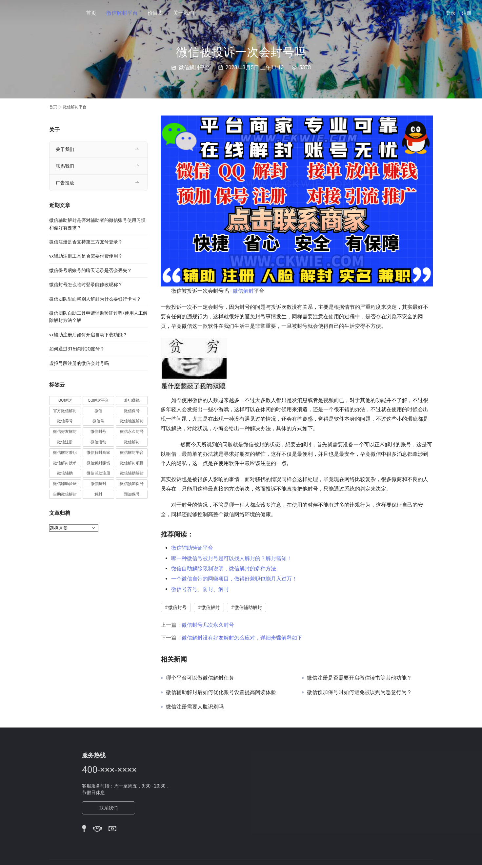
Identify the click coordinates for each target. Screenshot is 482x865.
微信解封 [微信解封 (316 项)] (132, 442)
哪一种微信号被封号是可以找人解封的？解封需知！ (231, 558)
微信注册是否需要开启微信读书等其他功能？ (359, 678)
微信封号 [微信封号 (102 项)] (98, 431)
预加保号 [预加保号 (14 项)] (132, 494)
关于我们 (183, 13)
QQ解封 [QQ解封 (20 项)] (65, 400)
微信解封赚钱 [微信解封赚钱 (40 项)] (98, 463)
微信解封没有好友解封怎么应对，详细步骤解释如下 (242, 638)
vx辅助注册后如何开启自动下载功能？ (88, 334)
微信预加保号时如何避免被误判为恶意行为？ (359, 692)
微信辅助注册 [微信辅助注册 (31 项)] (98, 473)
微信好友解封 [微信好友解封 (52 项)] (65, 431)
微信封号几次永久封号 (208, 625)
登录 (450, 13)
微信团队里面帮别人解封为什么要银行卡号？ (95, 299)
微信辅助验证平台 (192, 548)
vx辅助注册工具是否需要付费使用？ (86, 256)
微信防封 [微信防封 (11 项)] (98, 483)
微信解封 (243, 291)
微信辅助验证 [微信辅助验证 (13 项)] (65, 483)
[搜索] (431, 13)
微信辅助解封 (248, 607)
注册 (467, 13)
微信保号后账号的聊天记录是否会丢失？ (90, 270)
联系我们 (65, 166)
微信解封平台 (122, 13)
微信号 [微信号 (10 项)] (98, 421)
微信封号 (177, 607)
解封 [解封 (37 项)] (98, 494)
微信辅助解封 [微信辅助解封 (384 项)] (132, 473)
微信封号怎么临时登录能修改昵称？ (86, 284)
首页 (91, 13)
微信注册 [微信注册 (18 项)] (65, 442)
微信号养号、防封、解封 (200, 589)
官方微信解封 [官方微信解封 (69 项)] (65, 411)
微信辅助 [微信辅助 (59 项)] (65, 473)
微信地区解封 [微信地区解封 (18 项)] (132, 421)
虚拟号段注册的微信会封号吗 (79, 363)
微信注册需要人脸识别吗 (195, 707)
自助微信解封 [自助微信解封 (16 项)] (65, 494)
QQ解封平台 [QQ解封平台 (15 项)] (98, 400)
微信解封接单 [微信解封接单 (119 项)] (65, 463)
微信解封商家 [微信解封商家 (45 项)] (98, 452)
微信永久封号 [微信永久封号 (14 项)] (132, 431)
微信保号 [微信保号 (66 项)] (132, 411)
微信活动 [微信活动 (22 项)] (98, 442)
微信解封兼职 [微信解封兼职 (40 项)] (65, 452)
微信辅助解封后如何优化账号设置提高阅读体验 (221, 692)
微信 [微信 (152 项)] (98, 411)
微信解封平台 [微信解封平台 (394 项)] (132, 452)
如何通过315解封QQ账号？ (77, 348)
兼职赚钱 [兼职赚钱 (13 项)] (132, 400)
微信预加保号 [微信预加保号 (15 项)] (132, 483)
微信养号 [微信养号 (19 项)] (65, 421)
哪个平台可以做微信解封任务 (200, 678)
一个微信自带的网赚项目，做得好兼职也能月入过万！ (234, 579)
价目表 (155, 13)
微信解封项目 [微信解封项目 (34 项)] (132, 463)
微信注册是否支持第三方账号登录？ (86, 241)
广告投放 (65, 182)
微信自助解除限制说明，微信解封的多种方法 (223, 568)
